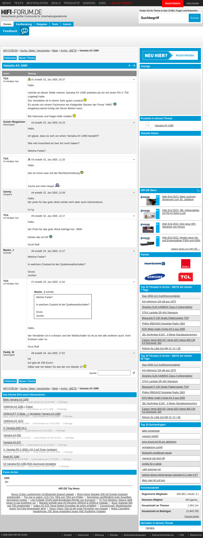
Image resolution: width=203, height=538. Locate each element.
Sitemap (114, 535)
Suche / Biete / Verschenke (35, 50)
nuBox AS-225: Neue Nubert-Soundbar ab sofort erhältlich (64, 505)
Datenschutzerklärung (163, 535)
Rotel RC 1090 (11, 456)
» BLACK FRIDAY (120, 3)
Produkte (72, 3)
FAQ (182, 535)
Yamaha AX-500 (12, 435)
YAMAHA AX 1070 (13, 421)
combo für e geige (152, 463)
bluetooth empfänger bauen (157, 452)
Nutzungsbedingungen (135, 535)
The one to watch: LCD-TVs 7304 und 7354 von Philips (53, 497)
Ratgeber (42, 24)
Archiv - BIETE (68, 50)
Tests (18, 3)
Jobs (102, 3)
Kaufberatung (24, 24)
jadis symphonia (151, 430)
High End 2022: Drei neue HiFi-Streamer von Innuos (179, 225)
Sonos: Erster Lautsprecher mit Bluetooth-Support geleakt (42, 494)
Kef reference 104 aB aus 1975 (159, 301)
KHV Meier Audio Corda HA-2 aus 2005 (163, 329)
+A (134, 65)
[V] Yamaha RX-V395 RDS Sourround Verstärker (29, 463)
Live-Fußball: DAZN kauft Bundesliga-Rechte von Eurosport (63, 500)
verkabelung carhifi (152, 447)
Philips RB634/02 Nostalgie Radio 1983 (163, 323)
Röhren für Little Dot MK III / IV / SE (161, 348)
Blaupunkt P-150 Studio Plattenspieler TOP (165, 318)
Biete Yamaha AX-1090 (16, 399)
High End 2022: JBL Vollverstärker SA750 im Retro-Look (180, 212)
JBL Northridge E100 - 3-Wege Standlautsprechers (169, 334)
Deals (56, 3)
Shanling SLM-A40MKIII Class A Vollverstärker (167, 307)
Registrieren (196, 535)
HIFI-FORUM (10, 50)
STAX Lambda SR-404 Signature (160, 312)
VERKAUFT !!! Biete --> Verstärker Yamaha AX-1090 (31, 413)
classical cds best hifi (153, 458)
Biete (55, 50)
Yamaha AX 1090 (164, 125)
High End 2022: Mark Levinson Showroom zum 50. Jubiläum (179, 198)
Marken (89, 3)
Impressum (83, 535)
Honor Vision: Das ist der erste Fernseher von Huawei (78, 508)
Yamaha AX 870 (12, 442)
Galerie (67, 24)
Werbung (99, 535)
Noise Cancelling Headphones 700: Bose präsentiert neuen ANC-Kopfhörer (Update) (81, 510)
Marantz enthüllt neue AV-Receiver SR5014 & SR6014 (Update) (73, 502)
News (6, 3)
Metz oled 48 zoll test (153, 480)
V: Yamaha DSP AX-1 (15, 428)
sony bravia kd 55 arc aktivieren (159, 441)
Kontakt (68, 535)
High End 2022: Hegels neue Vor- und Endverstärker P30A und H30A (181, 239)
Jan (6, 481)
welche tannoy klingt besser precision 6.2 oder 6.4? (170, 474)
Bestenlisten (37, 3)
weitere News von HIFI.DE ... (185, 249)
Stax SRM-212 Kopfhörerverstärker (161, 296)
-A (129, 65)
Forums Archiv (192, 516)
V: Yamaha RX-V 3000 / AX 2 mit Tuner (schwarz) (30, 449)
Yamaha (149, 528)
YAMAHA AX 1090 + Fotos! (18, 406)
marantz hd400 (150, 436)
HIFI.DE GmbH (20, 535)
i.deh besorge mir (151, 469)
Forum (7, 24)
